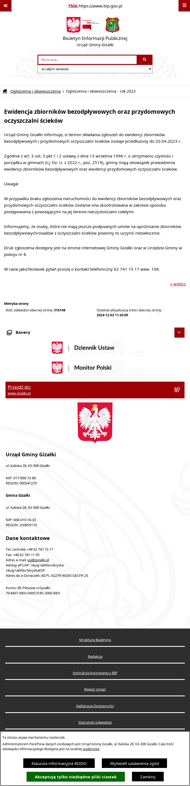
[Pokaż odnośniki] (5, 5)
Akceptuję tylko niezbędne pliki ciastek (76, 777)
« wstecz (178, 284)
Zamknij (148, 776)
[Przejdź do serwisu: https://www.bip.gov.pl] (95, 5)
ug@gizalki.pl (38, 560)
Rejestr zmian (95, 689)
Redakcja (95, 656)
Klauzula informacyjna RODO (59, 763)
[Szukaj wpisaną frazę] (144, 60)
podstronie (91, 749)
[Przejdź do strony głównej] (95, 33)
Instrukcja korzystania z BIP (95, 673)
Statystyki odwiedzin (95, 722)
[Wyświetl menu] (184, 5)
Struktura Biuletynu (95, 640)
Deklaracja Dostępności (95, 706)
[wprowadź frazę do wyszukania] (87, 60)
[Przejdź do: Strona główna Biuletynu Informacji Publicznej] (4, 91)
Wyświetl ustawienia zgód (134, 763)
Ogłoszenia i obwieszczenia (35, 91)
